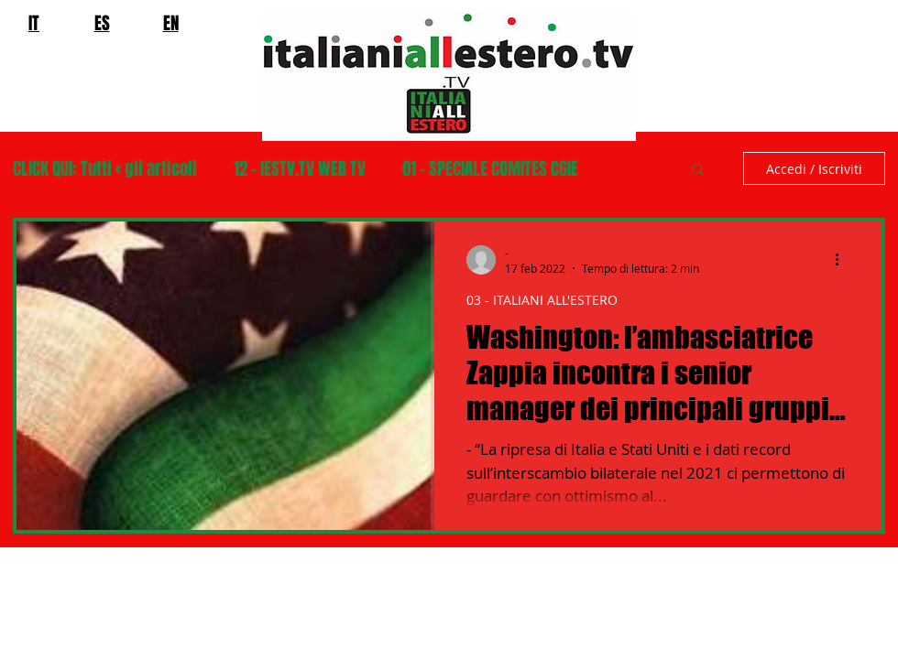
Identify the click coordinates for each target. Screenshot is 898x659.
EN (171, 23)
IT (33, 23)
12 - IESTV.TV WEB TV (300, 169)
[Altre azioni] (843, 260)
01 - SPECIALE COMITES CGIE (490, 169)
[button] (697, 170)
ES (102, 23)
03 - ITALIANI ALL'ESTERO (542, 300)
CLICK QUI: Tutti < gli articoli (105, 169)
